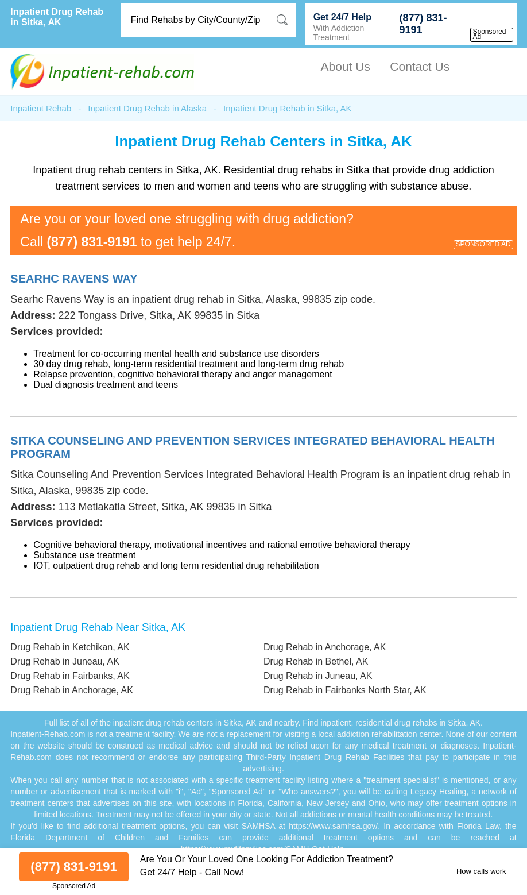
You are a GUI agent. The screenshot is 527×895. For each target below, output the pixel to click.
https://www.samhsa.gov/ (333, 826)
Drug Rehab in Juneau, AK (64, 661)
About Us (345, 66)
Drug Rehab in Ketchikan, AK (69, 647)
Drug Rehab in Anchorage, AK (325, 647)
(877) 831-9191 (423, 24)
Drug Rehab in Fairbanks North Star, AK (345, 690)
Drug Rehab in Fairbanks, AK (69, 676)
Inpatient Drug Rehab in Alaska (147, 108)
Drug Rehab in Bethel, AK (316, 661)
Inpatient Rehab (40, 108)
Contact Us (420, 66)
